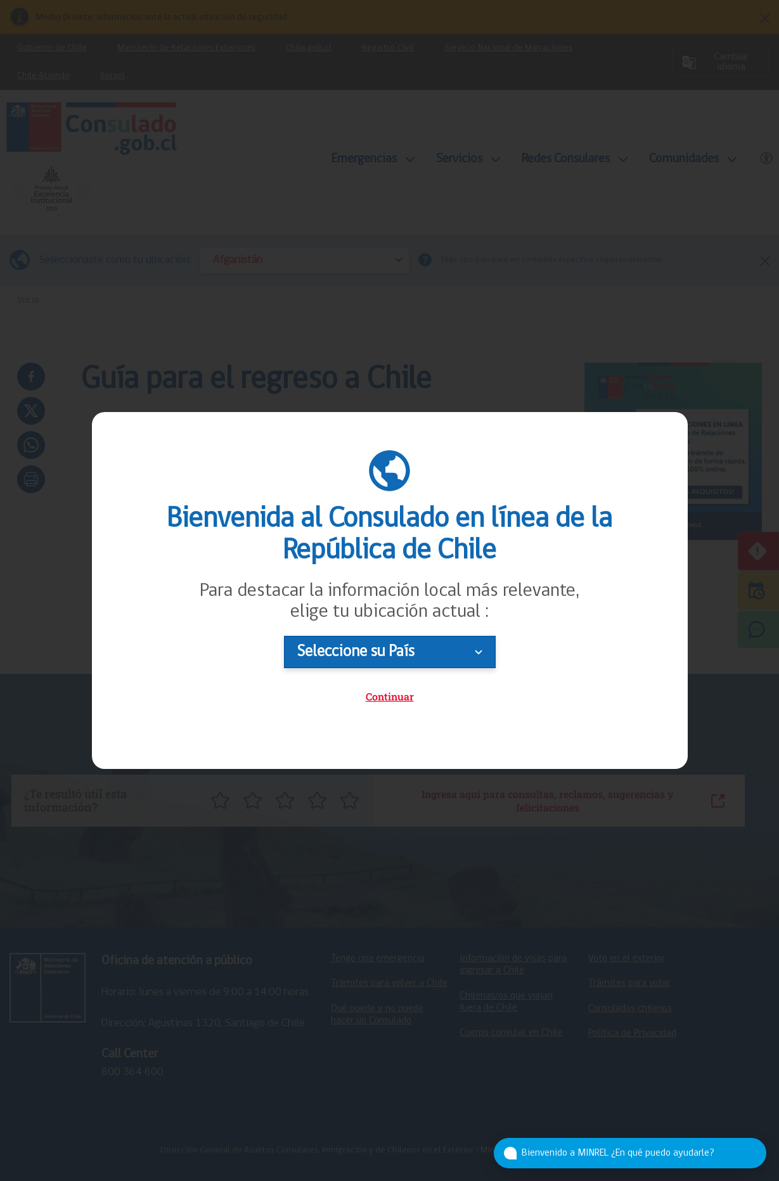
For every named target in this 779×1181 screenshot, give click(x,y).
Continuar (390, 696)
